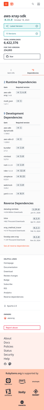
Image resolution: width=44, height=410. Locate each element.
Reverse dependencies (13, 297)
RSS (5, 288)
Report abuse (12, 327)
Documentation (10, 267)
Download (8, 271)
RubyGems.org (14, 373)
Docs (7, 342)
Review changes (11, 275)
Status (8, 350)
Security (9, 354)
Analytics (8, 292)
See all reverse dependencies (16, 246)
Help (7, 359)
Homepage (8, 263)
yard (8, 193)
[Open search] (33, 4)
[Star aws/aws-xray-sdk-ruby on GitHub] (22, 56)
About (7, 338)
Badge (6, 280)
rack (8, 165)
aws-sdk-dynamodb (8, 131)
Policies (8, 346)
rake (8, 170)
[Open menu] (6, 4)
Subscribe (8, 284)
